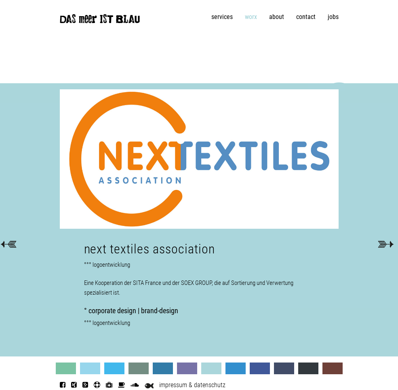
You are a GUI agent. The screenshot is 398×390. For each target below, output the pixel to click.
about (276, 17)
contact (306, 17)
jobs (333, 17)
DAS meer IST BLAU (100, 21)
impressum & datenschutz (192, 385)
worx (251, 17)
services (222, 17)
